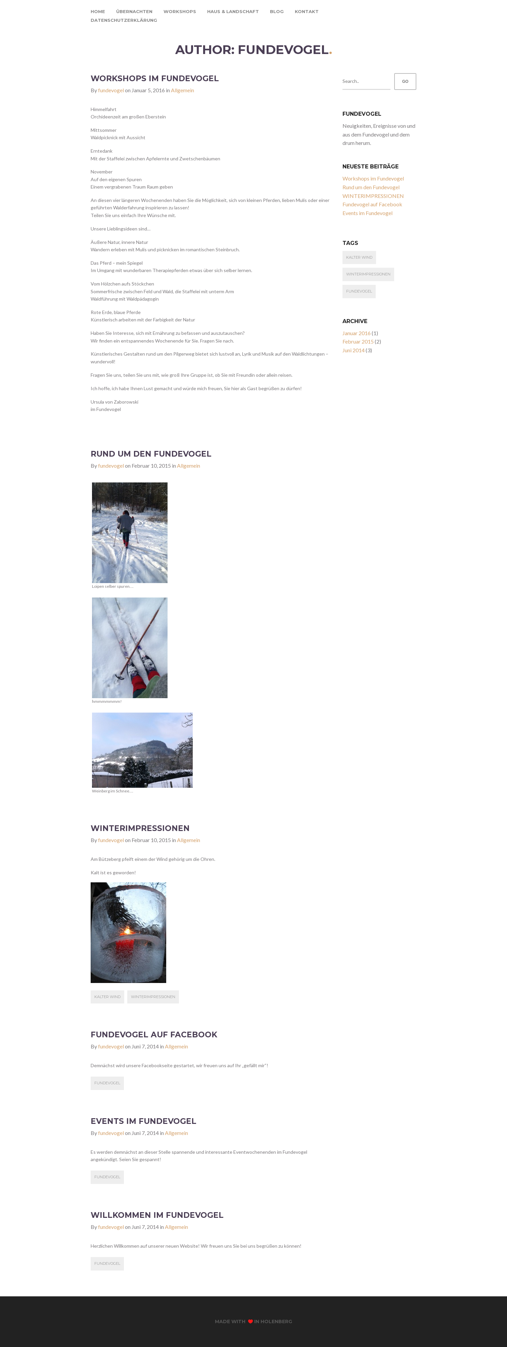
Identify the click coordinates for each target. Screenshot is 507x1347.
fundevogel (111, 90)
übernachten (134, 11)
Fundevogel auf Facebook (154, 1034)
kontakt (307, 11)
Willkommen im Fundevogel (157, 1215)
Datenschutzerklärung (124, 20)
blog (277, 11)
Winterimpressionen (153, 996)
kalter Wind (107, 996)
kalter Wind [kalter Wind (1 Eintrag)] (359, 257)
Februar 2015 (358, 341)
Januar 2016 (356, 333)
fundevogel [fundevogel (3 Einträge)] (359, 291)
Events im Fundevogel (143, 1121)
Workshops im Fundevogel (155, 78)
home (98, 11)
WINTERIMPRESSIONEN (140, 828)
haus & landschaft (233, 11)
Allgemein (182, 90)
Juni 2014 (353, 350)
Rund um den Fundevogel (151, 454)
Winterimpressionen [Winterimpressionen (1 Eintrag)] (368, 274)
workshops (180, 11)
